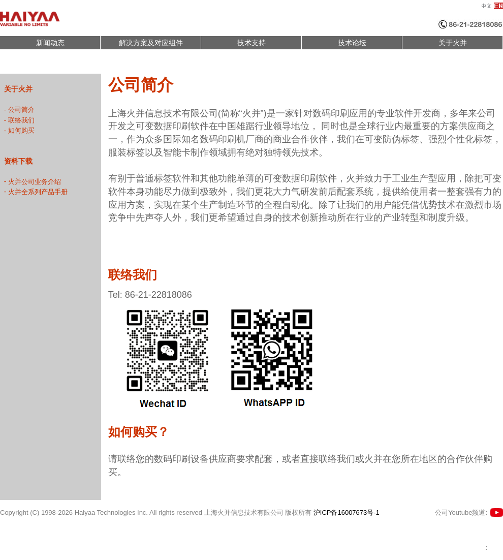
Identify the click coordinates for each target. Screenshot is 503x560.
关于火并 (452, 43)
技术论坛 (352, 43)
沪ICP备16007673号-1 (346, 512)
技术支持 (251, 43)
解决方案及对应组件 (151, 43)
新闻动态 (50, 43)
